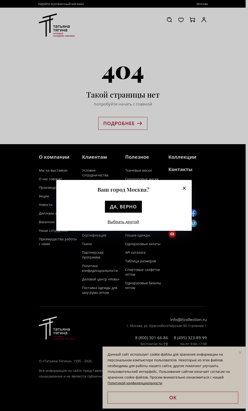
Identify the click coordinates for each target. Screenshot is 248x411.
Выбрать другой (123, 221)
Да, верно (123, 206)
